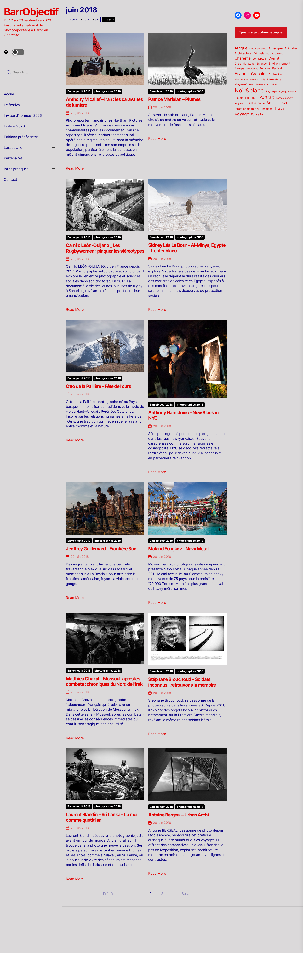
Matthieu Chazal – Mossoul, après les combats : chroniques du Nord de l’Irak (104, 681)
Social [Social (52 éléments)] (271, 102)
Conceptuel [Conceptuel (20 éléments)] (259, 58)
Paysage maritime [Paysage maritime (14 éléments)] (287, 92)
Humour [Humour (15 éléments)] (254, 79)
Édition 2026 (14, 126)
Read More (75, 168)
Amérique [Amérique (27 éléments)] (276, 48)
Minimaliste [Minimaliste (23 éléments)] (274, 79)
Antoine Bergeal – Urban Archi (178, 815)
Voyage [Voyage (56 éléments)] (242, 114)
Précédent (111, 894)
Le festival (12, 105)
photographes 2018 (107, 91)
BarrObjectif (31, 12)
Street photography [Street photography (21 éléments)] (247, 108)
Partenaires (13, 158)
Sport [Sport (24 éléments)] (283, 103)
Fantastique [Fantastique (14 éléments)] (252, 68)
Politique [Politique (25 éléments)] (251, 98)
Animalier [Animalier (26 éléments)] (290, 48)
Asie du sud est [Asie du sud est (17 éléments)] (274, 53)
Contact (10, 180)
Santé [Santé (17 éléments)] (261, 103)
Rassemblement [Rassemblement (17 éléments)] (284, 97)
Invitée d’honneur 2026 (23, 116)
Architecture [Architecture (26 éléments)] (243, 53)
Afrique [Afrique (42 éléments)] (241, 48)
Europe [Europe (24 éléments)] (239, 68)
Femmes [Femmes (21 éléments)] (265, 68)
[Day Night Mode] (14, 52)
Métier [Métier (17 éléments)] (273, 84)
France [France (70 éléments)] (242, 73)
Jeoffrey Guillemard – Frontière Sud (101, 549)
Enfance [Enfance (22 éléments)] (261, 63)
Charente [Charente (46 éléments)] (243, 58)
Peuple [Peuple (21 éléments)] (239, 97)
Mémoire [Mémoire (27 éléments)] (262, 84)
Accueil (9, 94)
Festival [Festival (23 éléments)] (277, 68)
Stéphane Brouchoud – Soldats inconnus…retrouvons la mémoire (182, 682)
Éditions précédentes (21, 137)
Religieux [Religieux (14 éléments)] (239, 103)
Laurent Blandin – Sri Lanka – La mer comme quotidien (102, 817)
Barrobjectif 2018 (78, 91)
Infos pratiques (16, 169)
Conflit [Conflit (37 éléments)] (273, 58)
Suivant (188, 894)
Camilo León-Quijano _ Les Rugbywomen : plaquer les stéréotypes (105, 248)
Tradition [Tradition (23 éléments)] (266, 108)
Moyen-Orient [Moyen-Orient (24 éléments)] (244, 84)
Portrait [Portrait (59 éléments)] (266, 97)
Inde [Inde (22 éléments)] (262, 79)
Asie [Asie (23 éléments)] (261, 53)
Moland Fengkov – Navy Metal (178, 549)
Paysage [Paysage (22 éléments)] (271, 91)
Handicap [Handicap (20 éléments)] (277, 74)
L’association (14, 147)
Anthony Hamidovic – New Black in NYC (183, 415)
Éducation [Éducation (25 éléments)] (258, 114)
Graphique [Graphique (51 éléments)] (260, 73)
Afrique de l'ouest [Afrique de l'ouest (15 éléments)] (258, 48)
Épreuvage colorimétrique (261, 32)
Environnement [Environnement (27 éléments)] (279, 63)
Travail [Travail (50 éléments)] (280, 108)
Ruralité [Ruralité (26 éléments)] (251, 103)
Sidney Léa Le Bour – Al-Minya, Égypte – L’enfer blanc (186, 248)
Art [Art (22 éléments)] (255, 53)
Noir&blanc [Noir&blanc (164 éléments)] (249, 90)
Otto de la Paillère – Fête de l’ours (98, 386)
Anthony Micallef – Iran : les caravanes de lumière (104, 102)
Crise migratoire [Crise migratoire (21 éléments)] (244, 63)
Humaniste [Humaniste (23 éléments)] (241, 79)
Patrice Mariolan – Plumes (174, 99)
